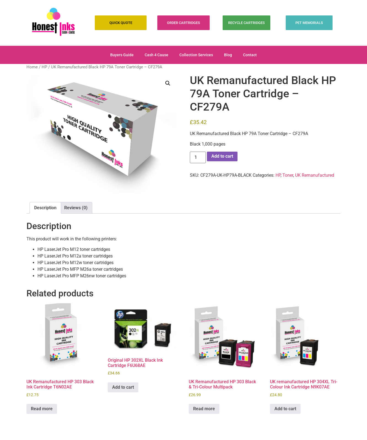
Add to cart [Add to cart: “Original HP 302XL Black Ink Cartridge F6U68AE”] (123, 387)
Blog (228, 55)
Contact (250, 55)
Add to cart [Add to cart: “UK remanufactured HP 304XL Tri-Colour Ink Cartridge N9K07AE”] (285, 408)
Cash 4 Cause (156, 55)
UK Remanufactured (314, 175)
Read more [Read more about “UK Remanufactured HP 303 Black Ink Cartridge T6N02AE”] (42, 408)
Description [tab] (45, 207)
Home (32, 67)
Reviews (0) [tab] (76, 207)
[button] (168, 83)
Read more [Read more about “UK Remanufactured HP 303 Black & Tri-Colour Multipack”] (204, 408)
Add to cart (222, 156)
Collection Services (196, 55)
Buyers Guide (122, 55)
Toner (287, 175)
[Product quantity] (198, 157)
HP (44, 67)
